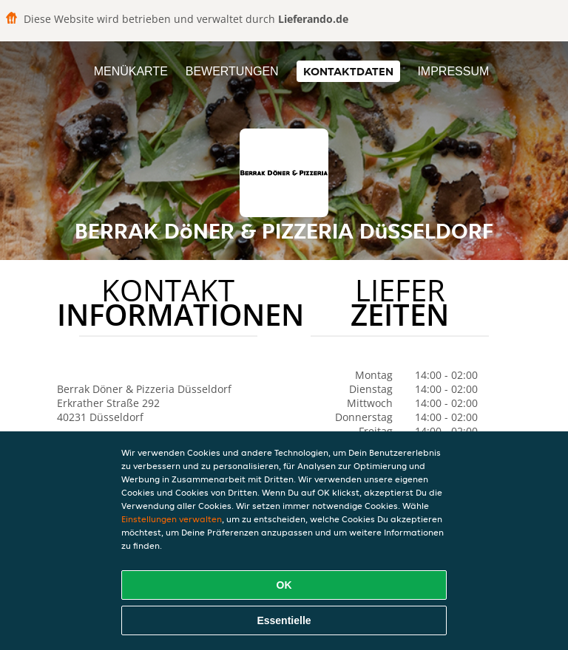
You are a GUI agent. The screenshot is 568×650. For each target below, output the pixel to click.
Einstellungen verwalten (171, 518)
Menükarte (131, 71)
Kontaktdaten (348, 71)
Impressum (453, 71)
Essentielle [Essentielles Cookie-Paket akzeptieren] (284, 620)
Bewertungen (232, 71)
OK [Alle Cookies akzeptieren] (284, 585)
